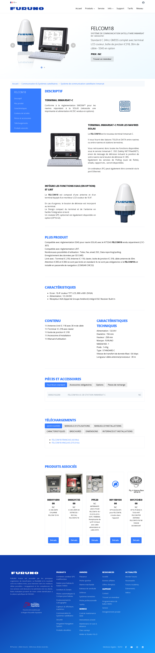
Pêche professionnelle (88, 600)
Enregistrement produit (111, 612)
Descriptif (18, 98)
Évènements (130, 588)
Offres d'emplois (108, 584)
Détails (53, 540)
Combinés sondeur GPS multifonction (65, 577)
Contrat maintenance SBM (87, 614)
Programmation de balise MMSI (109, 602)
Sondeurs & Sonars (63, 589)
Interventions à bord (87, 620)
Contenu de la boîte (22, 113)
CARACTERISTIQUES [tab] (56, 431)
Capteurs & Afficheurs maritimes (65, 607)
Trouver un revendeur (102, 59)
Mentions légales (109, 647)
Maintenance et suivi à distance (88, 625)
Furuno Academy (132, 584)
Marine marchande (86, 584)
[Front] (27, 8)
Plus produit (18, 103)
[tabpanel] (43, 45)
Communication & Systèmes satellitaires (39, 83)
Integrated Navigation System (64, 624)
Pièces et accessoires (22, 118)
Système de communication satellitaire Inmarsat (82, 83)
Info (110, 8)
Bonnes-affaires (108, 580)
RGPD (120, 647)
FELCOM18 (20, 92)
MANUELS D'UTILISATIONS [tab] (77, 426)
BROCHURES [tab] (75, 431)
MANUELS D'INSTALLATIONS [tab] (107, 426)
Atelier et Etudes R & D (88, 634)
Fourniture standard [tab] (56, 384)
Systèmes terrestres (87, 596)
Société (105, 576)
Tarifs (130, 8)
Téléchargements (21, 123)
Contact (105, 593)
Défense (82, 592)
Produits (90, 8)
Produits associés (21, 128)
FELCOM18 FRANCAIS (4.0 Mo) (65, 439)
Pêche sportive (85, 580)
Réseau (139, 8)
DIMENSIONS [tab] (92, 431)
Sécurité (59, 620)
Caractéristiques (20, 108)
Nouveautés (130, 580)
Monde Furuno (131, 576)
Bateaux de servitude (87, 588)
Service (101, 8)
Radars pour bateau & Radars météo (65, 584)
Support (120, 8)
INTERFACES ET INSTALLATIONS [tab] (117, 431)
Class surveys (84, 630)
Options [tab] (99, 384)
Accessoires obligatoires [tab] (81, 384)
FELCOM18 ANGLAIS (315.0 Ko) (65, 442)
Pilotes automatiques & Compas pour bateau (65, 594)
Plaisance (83, 576)
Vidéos (128, 592)
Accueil (79, 8)
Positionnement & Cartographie (63, 601)
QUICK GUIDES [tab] (53, 426)
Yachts (82, 604)
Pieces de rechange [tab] (116, 384)
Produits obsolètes (63, 630)
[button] (13, 2)
